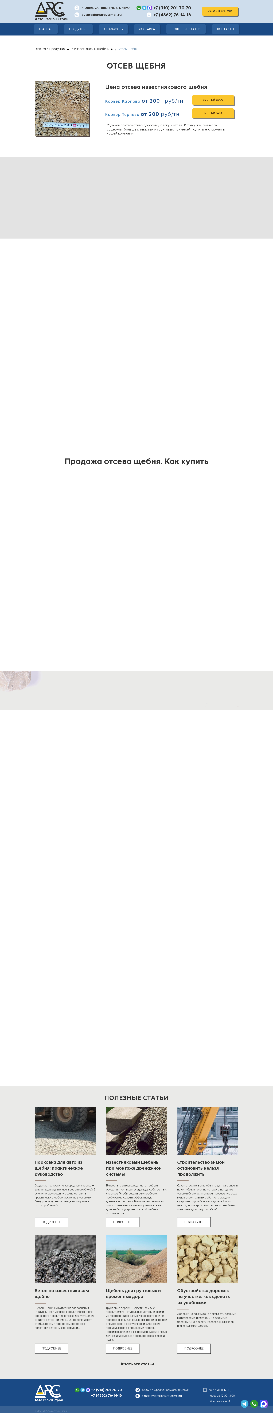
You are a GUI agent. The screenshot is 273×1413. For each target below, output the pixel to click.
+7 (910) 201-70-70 (106, 1390)
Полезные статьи (186, 29)
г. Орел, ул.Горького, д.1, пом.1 (106, 8)
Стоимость (113, 29)
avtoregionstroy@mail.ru (101, 15)
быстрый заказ (213, 100)
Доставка (147, 29)
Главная (46, 29)
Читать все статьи (136, 1364)
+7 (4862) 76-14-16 (106, 1395)
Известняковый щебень (91, 49)
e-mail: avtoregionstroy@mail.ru (162, 1395)
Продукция (78, 29)
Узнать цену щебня (220, 11)
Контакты (225, 29)
